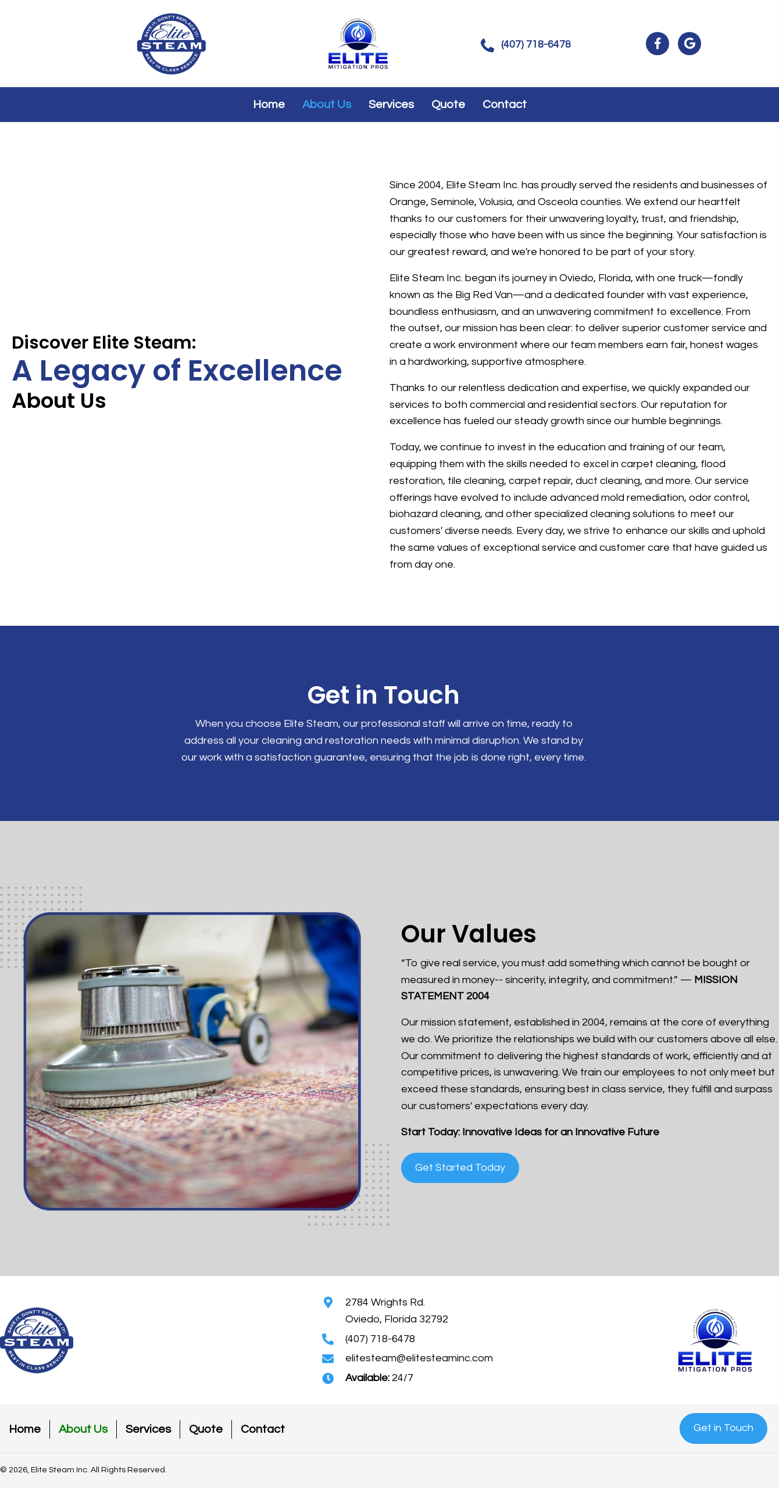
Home (25, 1429)
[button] (525, 45)
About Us (83, 1429)
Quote (206, 1429)
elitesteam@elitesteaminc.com (419, 1358)
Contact (263, 1429)
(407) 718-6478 (380, 1338)
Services (148, 1429)
